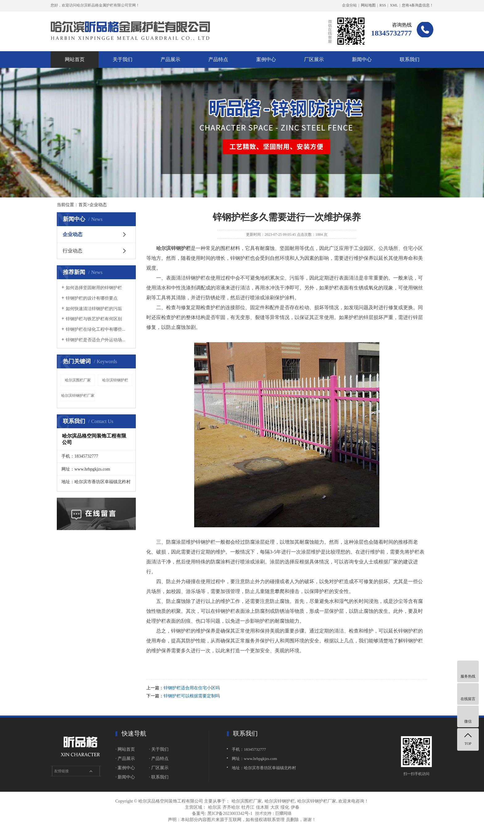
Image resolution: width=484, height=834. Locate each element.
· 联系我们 (159, 777)
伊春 (295, 807)
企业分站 (349, 5)
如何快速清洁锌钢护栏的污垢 (94, 308)
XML (394, 5)
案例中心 (266, 59)
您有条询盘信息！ (417, 5)
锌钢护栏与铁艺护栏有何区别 (94, 319)
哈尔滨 (214, 807)
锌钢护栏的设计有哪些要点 (92, 298)
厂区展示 (314, 59)
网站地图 (368, 5)
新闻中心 (362, 59)
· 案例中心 (125, 768)
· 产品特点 (159, 758)
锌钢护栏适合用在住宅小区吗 (192, 688)
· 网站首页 (125, 749)
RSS (382, 5)
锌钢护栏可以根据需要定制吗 (192, 696)
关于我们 (122, 59)
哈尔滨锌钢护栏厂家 (77, 395)
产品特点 (218, 59)
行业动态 (72, 250)
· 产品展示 (125, 758)
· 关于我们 (159, 749)
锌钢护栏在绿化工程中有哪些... (95, 329)
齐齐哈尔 (231, 807)
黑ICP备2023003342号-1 (229, 813)
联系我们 (409, 59)
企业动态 (72, 234)
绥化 (285, 807)
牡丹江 (247, 807)
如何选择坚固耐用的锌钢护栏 (94, 287)
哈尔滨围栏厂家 (78, 380)
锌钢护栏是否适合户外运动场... (95, 340)
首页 (82, 204)
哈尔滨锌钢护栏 (115, 380)
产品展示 (170, 59)
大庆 (274, 807)
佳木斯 (262, 807)
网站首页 (75, 59)
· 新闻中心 (125, 777)
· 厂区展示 (159, 768)
